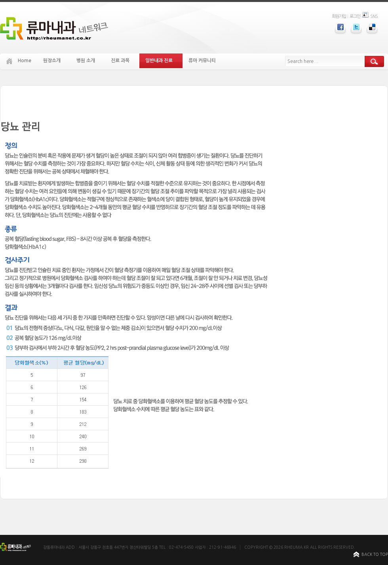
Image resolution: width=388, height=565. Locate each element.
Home (24, 60)
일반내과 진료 (162, 61)
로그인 (355, 16)
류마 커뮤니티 (205, 61)
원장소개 (55, 61)
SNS (369, 16)
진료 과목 (123, 61)
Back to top (374, 554)
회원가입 (339, 16)
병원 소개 (89, 61)
